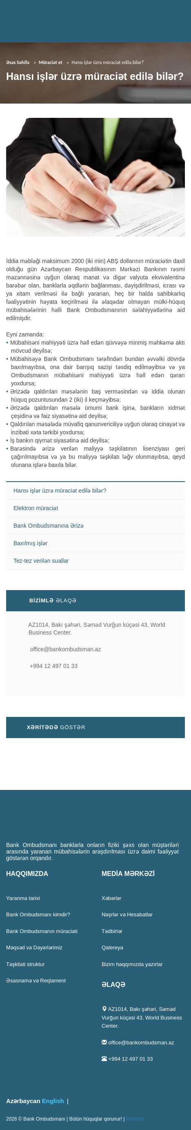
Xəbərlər (111, 898)
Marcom (135, 1119)
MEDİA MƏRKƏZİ (128, 873)
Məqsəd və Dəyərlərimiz (34, 947)
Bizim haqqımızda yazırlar (132, 964)
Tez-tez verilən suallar (41, 560)
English (53, 1100)
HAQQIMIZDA (27, 873)
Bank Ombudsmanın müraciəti (42, 931)
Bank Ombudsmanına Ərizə (48, 525)
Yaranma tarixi (23, 898)
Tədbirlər (112, 931)
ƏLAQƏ (113, 984)
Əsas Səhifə (17, 62)
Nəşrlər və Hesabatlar (127, 914)
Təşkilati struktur (25, 964)
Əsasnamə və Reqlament (36, 980)
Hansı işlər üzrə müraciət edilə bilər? (60, 490)
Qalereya (112, 947)
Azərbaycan (23, 1100)
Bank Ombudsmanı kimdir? (38, 914)
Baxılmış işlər (30, 543)
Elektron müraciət (35, 508)
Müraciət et (50, 62)
